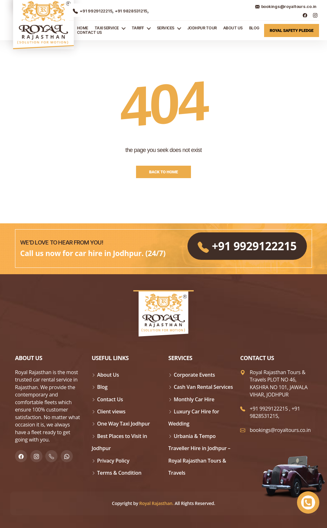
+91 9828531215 (130, 10)
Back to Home (163, 172)
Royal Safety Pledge (292, 30)
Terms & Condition (119, 472)
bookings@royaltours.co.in (285, 6)
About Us (233, 28)
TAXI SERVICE (107, 28)
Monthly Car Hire (194, 399)
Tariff (138, 28)
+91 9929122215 (92, 10)
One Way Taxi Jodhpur (123, 423)
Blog (254, 28)
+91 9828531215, (275, 412)
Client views (111, 411)
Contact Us (89, 32)
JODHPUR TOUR (202, 28)
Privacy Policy (113, 460)
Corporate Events (194, 374)
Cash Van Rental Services (203, 386)
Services (165, 28)
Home (82, 28)
